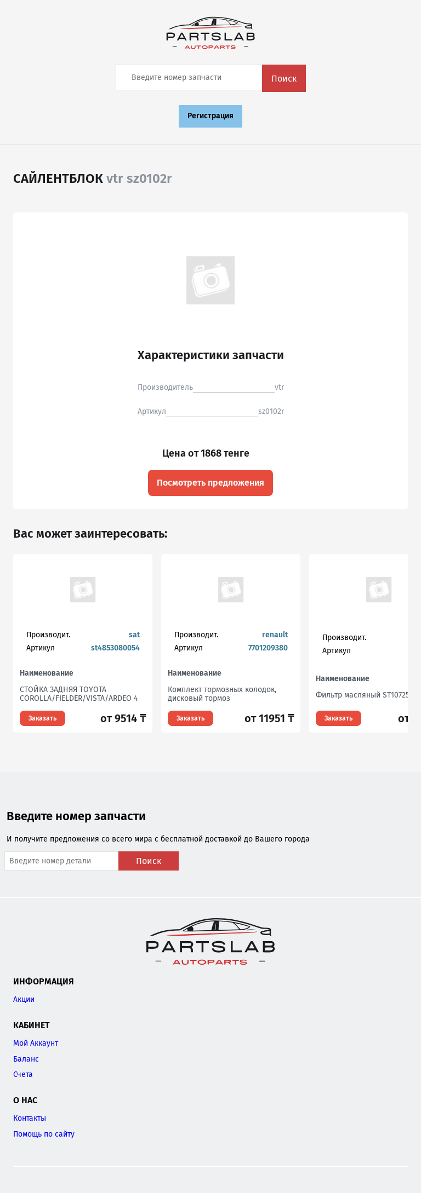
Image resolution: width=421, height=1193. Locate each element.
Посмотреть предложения (210, 482)
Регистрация (210, 115)
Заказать (42, 718)
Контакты (29, 1118)
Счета (23, 1074)
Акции (24, 999)
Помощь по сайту (44, 1134)
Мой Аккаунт (35, 1043)
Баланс (26, 1059)
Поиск (284, 78)
